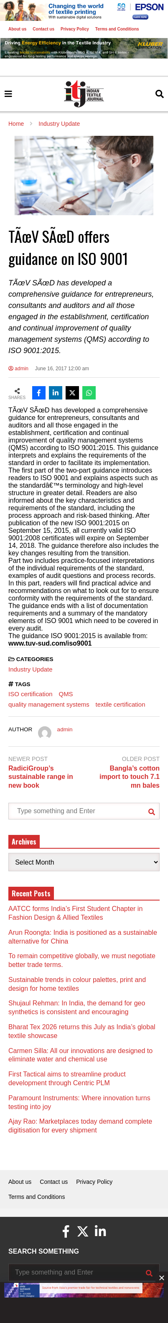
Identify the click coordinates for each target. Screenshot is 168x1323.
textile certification (120, 704)
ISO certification (30, 693)
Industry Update (30, 669)
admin (18, 368)
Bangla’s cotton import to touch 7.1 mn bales (129, 777)
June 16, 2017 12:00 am (62, 368)
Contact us (43, 29)
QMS (66, 693)
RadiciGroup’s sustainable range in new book (40, 777)
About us (17, 29)
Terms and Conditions (117, 29)
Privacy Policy (75, 29)
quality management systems (48, 704)
